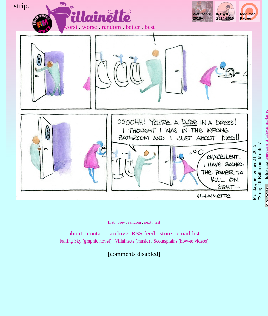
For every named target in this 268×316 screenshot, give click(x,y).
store (165, 233)
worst (70, 27)
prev (121, 222)
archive (119, 233)
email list (188, 233)
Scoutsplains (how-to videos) (180, 241)
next (147, 222)
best (150, 27)
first (111, 222)
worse (89, 27)
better (133, 27)
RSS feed (143, 233)
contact (96, 233)
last (157, 222)
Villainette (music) (132, 241)
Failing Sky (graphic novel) (85, 241)
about (75, 233)
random (111, 27)
